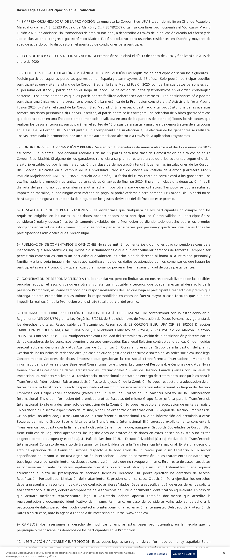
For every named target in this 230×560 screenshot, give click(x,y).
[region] (115, 553)
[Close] (224, 553)
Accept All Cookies (184, 553)
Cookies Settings (157, 553)
